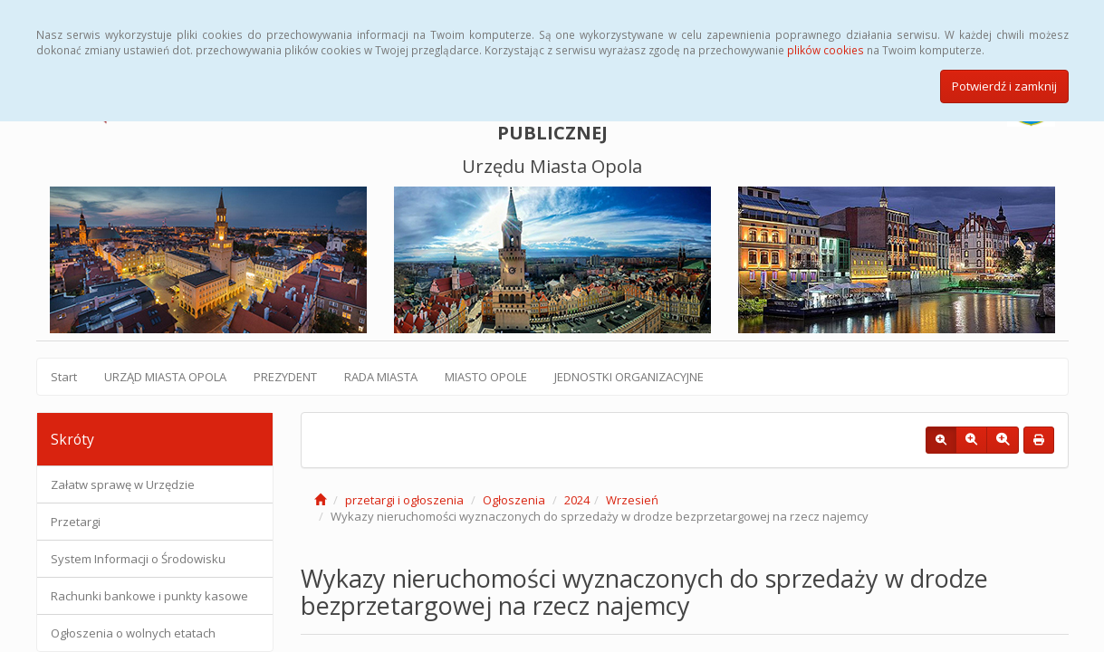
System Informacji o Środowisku (138, 559)
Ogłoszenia (514, 500)
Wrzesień (632, 500)
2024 (577, 500)
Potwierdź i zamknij (1004, 86)
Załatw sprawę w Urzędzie (123, 484)
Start (64, 377)
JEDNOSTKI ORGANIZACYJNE (629, 377)
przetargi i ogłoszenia (404, 500)
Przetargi (76, 521)
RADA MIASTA (381, 377)
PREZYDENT (285, 377)
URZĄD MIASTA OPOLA (165, 377)
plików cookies (825, 50)
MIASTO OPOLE (486, 377)
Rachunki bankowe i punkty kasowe (149, 596)
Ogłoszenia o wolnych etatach (133, 633)
